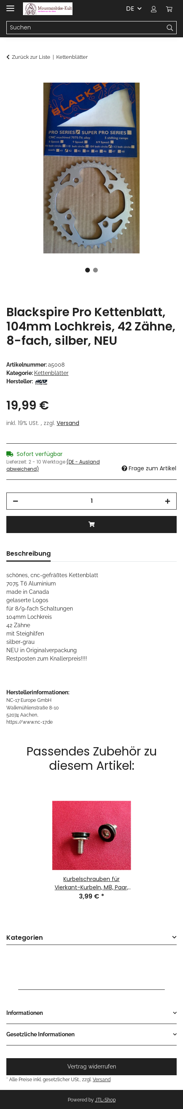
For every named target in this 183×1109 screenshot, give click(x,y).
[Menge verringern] (15, 501)
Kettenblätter (51, 373)
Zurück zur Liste (31, 57)
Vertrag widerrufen (91, 1066)
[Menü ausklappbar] (10, 5)
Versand (68, 423)
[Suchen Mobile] (85, 28)
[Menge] (91, 501)
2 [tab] (95, 270)
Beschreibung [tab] (28, 553)
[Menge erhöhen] (167, 501)
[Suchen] (170, 28)
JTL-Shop (105, 1100)
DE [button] (130, 8)
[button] (153, 9)
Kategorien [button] (24, 938)
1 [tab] (87, 270)
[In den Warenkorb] (12, 78)
